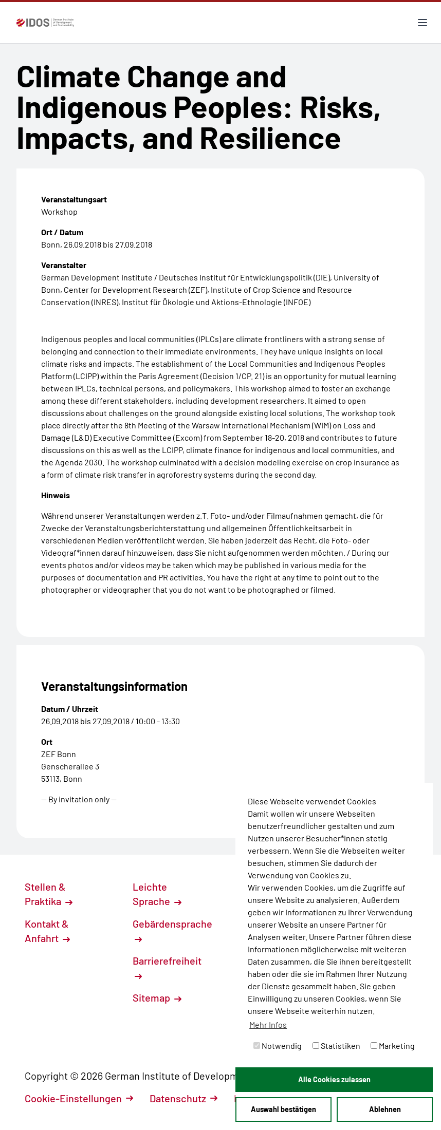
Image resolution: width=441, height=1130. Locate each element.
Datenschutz (183, 1098)
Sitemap (157, 997)
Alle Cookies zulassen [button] (334, 1079)
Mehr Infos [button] (268, 1024)
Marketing (393, 1045)
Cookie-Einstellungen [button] (79, 1098)
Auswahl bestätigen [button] (283, 1109)
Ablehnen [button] (385, 1109)
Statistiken (336, 1045)
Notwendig (277, 1045)
